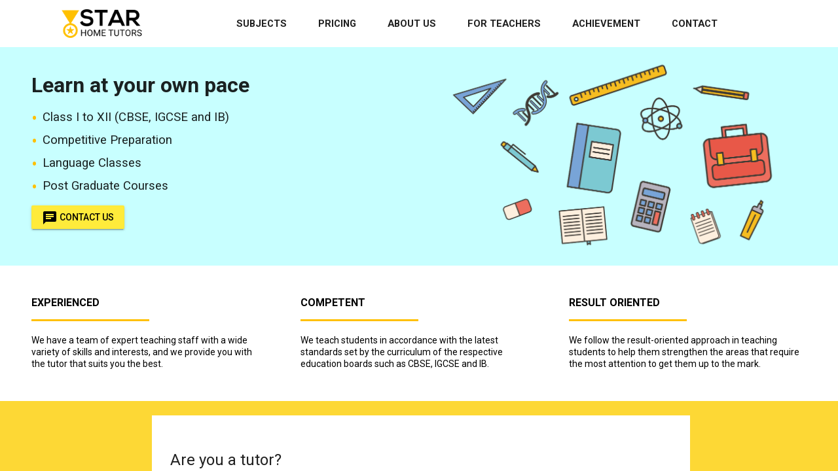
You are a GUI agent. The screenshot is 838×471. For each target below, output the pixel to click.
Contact (695, 23)
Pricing (337, 23)
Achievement (606, 23)
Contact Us (77, 217)
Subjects (261, 23)
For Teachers (504, 23)
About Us (412, 23)
